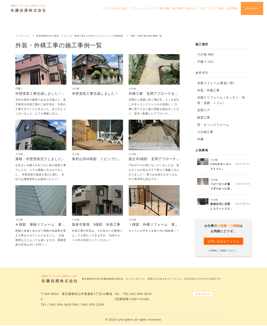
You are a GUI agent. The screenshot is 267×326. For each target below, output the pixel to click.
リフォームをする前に (115, 8)
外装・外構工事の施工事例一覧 (156, 35)
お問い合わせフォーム (223, 242)
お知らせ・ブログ (195, 8)
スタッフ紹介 (217, 8)
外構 (200, 139)
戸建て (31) (205, 61)
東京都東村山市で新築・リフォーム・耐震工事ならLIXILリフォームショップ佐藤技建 (84, 35)
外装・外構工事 (208, 90)
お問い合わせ (203, 294)
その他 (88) (205, 54)
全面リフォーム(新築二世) (215, 83)
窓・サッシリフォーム (213, 124)
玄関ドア (203, 110)
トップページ (22, 35)
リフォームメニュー (143, 8)
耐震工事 (203, 117)
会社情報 (232, 8)
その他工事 (205, 132)
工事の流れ (163, 8)
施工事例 (177, 8)
